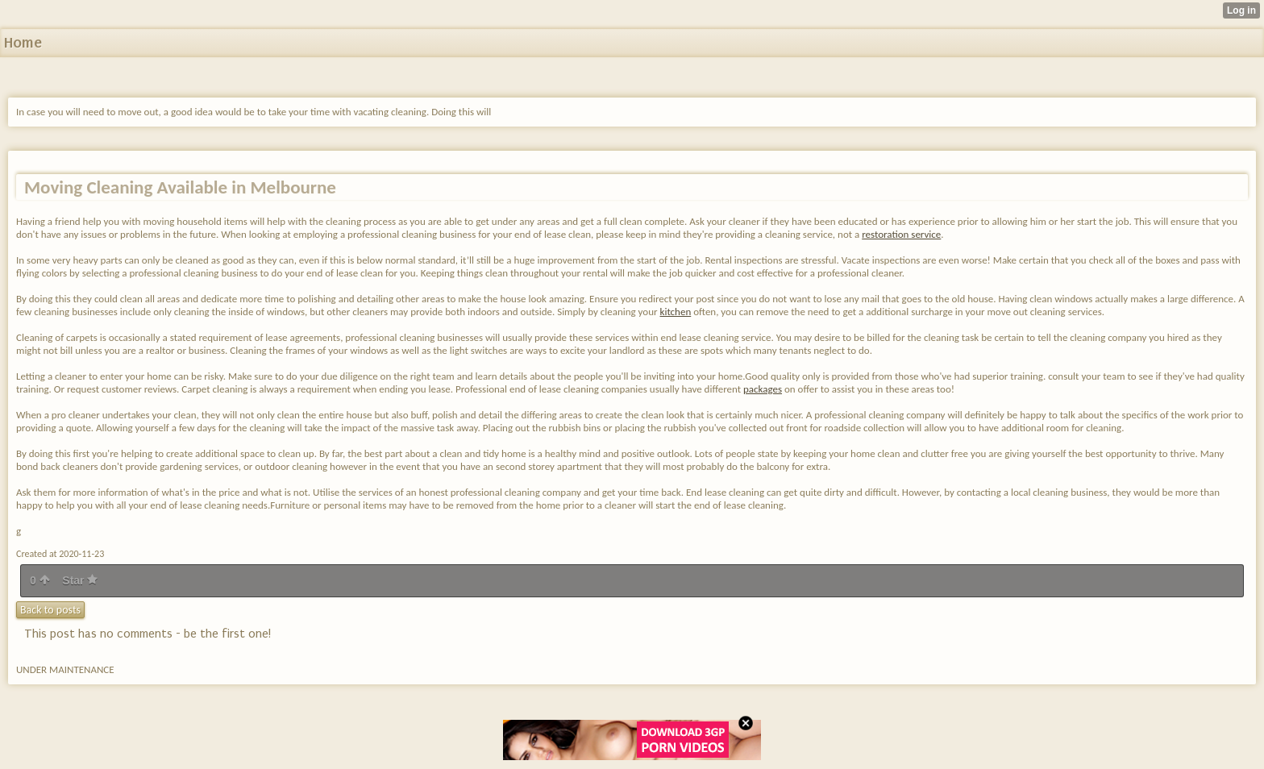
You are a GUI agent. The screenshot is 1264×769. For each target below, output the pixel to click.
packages (762, 389)
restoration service (901, 234)
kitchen (676, 312)
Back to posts (50, 610)
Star (80, 580)
